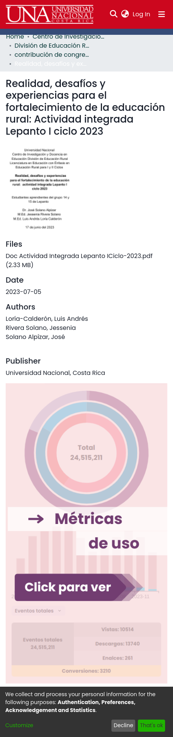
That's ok (151, 725)
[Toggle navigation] (161, 14)
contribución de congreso (52, 54)
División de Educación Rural (52, 45)
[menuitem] (125, 14)
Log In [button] (142, 14)
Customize (19, 725)
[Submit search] (114, 14)
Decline (123, 725)
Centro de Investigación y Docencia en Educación (70, 36)
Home (15, 36)
